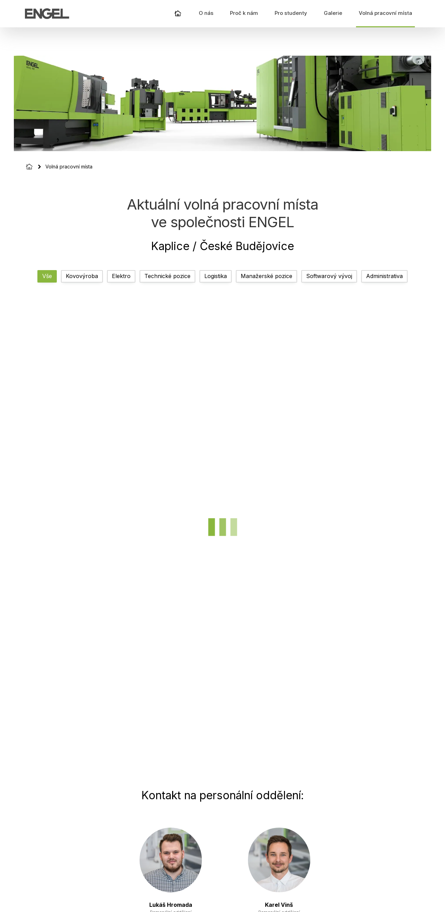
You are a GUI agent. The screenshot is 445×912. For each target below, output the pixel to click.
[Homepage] (29, 166)
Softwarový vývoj (329, 276)
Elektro (121, 276)
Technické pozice (167, 276)
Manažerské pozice (266, 276)
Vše (47, 276)
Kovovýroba (82, 276)
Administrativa (384, 276)
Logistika (215, 276)
